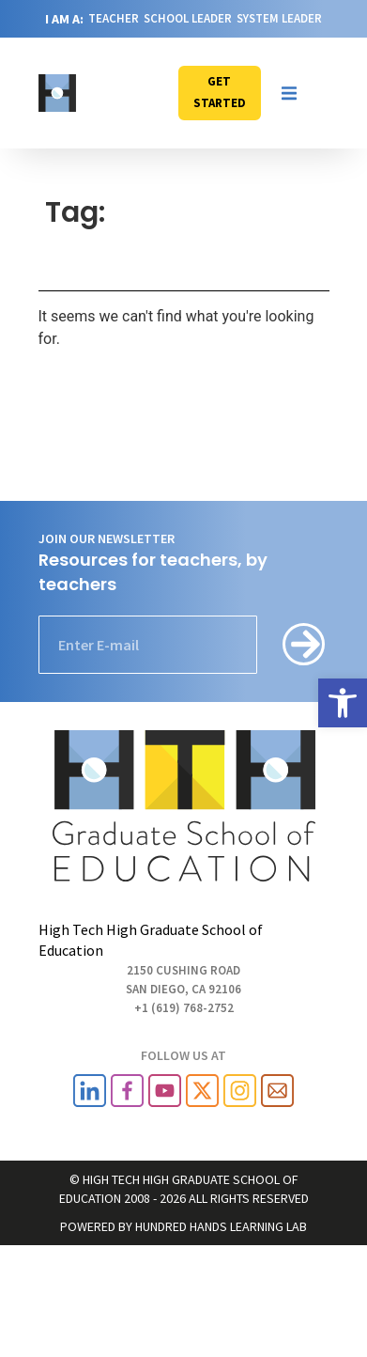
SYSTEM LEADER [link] (279, 18)
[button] (289, 93)
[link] (342, 702)
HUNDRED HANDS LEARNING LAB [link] (221, 1226)
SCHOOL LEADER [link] (188, 18)
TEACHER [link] (113, 18)
